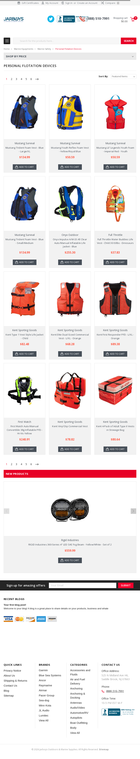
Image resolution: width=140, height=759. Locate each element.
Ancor (42, 680)
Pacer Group (46, 695)
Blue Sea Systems (50, 675)
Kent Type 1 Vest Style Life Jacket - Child (24, 336)
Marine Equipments (23, 49)
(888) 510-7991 (98, 19)
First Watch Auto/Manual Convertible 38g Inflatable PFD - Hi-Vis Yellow (24, 430)
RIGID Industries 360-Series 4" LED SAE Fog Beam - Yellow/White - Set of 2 (70, 544)
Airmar (43, 690)
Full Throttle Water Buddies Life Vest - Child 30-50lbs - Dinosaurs (115, 241)
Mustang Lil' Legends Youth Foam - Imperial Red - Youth (115, 149)
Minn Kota (45, 705)
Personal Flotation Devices (68, 49)
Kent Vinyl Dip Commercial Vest (70, 426)
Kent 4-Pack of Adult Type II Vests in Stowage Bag (115, 428)
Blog (6, 690)
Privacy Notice (12, 670)
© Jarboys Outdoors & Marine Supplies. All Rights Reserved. (70, 749)
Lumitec (43, 715)
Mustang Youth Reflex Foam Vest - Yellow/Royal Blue (70, 149)
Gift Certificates (30, 3)
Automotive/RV (79, 712)
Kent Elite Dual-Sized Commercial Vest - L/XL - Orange (70, 336)
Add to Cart (27, 167)
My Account (52, 3)
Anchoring (76, 688)
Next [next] (133, 511)
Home (7, 49)
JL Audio (44, 710)
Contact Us (10, 685)
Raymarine (45, 685)
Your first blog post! (15, 605)
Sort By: (103, 76)
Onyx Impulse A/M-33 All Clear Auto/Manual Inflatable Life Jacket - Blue (70, 243)
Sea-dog (44, 700)
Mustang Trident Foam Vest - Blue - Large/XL (24, 149)
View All (43, 720)
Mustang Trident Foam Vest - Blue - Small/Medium (24, 241)
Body (73, 728)
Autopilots (76, 718)
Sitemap (9, 695)
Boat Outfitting (79, 722)
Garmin (43, 670)
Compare (110, 3)
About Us (9, 675)
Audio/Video (77, 708)
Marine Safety (44, 49)
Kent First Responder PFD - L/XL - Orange (115, 336)
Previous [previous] (6, 511)
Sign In (69, 3)
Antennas (76, 702)
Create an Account (87, 3)
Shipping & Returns (15, 680)
